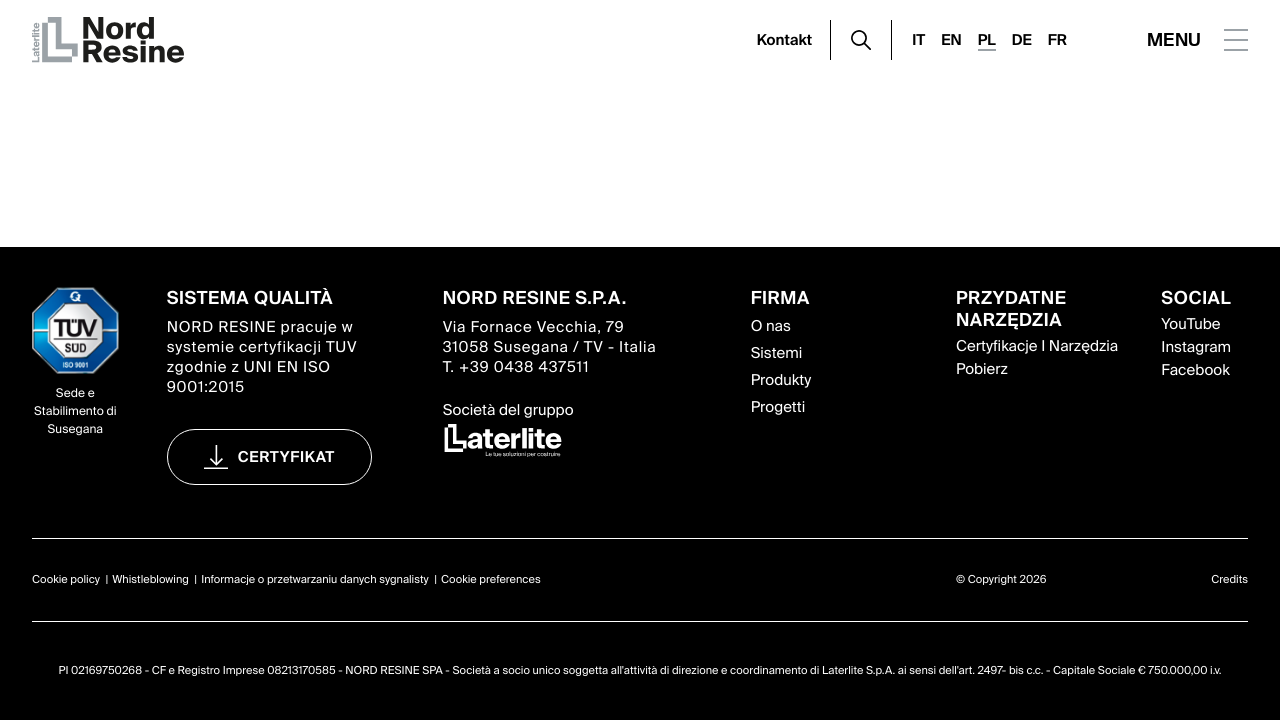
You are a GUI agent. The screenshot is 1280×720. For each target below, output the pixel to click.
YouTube (1190, 324)
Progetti (778, 407)
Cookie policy (66, 580)
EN (951, 40)
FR (1057, 40)
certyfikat (286, 457)
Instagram (1196, 347)
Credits (1229, 580)
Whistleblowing (150, 580)
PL (987, 40)
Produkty (781, 380)
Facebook (1195, 370)
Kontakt (785, 40)
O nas (771, 326)
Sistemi (777, 353)
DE (1022, 40)
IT (918, 40)
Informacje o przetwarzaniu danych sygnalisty (315, 580)
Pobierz (982, 369)
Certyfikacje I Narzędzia (1037, 346)
